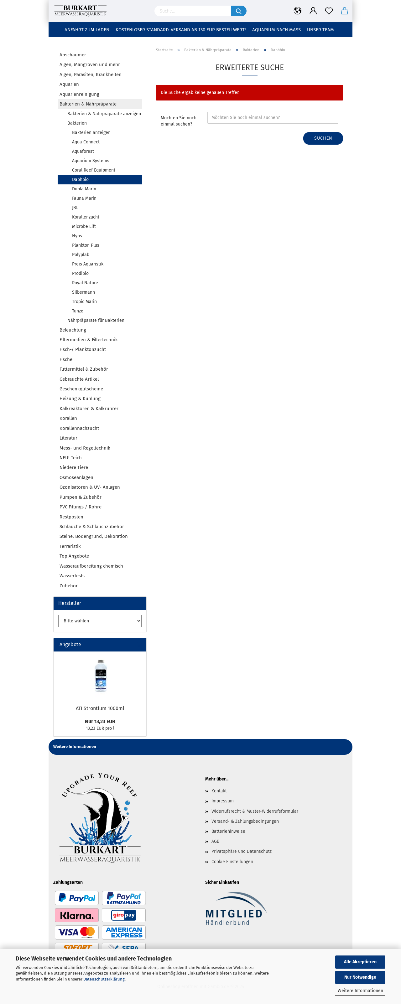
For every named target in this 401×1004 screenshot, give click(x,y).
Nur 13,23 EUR (100, 721)
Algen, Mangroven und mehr (90, 64)
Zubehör (69, 586)
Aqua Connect (86, 142)
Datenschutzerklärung (104, 979)
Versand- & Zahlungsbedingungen (245, 821)
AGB (215, 841)
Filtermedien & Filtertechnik (89, 339)
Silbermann (83, 292)
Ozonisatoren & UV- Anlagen (90, 487)
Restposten (71, 517)
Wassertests (72, 576)
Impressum (222, 801)
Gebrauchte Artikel (79, 379)
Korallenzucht (85, 217)
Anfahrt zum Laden (87, 30)
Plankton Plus (85, 245)
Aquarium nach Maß (276, 30)
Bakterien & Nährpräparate (88, 104)
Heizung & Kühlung (80, 398)
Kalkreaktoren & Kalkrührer (89, 408)
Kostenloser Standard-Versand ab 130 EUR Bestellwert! (181, 30)
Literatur (68, 438)
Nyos (77, 236)
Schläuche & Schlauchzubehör (92, 526)
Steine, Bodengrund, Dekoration (94, 536)
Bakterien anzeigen (91, 132)
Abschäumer (73, 55)
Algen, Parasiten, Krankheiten (91, 74)
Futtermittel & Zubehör (84, 369)
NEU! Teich (71, 458)
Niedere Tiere (74, 467)
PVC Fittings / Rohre (81, 507)
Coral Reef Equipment (93, 170)
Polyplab (80, 254)
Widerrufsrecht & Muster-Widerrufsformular (254, 811)
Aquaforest (83, 151)
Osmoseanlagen (76, 477)
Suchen (323, 138)
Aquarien (69, 84)
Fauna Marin (84, 198)
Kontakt (219, 791)
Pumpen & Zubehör (81, 497)
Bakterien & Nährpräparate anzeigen (104, 113)
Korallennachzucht (79, 428)
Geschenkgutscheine (81, 389)
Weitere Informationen (360, 990)
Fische (66, 359)
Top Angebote (74, 556)
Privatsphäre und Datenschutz (241, 851)
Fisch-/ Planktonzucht (83, 349)
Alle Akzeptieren (360, 962)
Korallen (68, 418)
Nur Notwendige (360, 977)
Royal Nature (85, 283)
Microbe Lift (84, 226)
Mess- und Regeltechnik (85, 448)
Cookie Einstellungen (232, 861)
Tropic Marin (84, 301)
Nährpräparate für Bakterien (95, 320)
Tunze (77, 311)
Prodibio (80, 273)
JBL (75, 207)
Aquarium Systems (90, 160)
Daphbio (80, 179)
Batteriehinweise (228, 831)
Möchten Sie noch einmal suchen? (178, 121)
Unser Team (320, 30)
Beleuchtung (73, 330)
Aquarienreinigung (79, 94)
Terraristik (70, 546)
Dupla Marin (84, 189)
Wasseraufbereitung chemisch (91, 566)
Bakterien (77, 123)
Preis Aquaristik (87, 264)
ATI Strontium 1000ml (100, 708)
